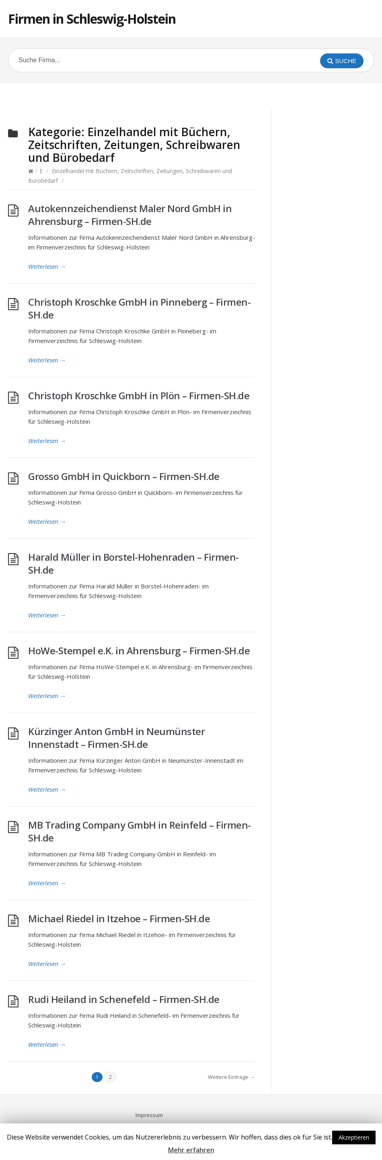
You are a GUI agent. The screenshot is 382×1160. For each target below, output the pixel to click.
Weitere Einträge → (231, 1076)
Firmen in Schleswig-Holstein (92, 18)
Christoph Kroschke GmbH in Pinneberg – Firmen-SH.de (139, 308)
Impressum (149, 1115)
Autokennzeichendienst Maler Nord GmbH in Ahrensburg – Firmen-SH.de (130, 215)
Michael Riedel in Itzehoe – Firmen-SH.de (119, 918)
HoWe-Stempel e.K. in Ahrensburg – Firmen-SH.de (139, 650)
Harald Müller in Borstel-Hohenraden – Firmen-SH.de (133, 563)
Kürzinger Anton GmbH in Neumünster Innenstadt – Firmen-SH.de (116, 738)
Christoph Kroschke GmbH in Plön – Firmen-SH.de (138, 395)
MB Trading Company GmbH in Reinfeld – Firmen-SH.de (139, 831)
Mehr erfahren (191, 1150)
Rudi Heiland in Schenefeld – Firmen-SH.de (124, 999)
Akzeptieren (354, 1137)
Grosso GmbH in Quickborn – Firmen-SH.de (124, 476)
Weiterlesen (47, 266)
